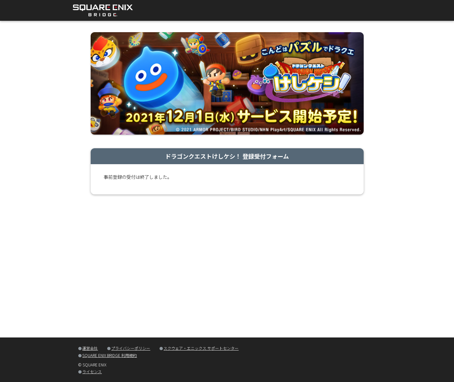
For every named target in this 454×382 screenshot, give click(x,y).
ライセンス (92, 371)
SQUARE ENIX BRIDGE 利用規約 (109, 355)
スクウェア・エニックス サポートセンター (201, 348)
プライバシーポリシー (130, 348)
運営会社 (90, 348)
